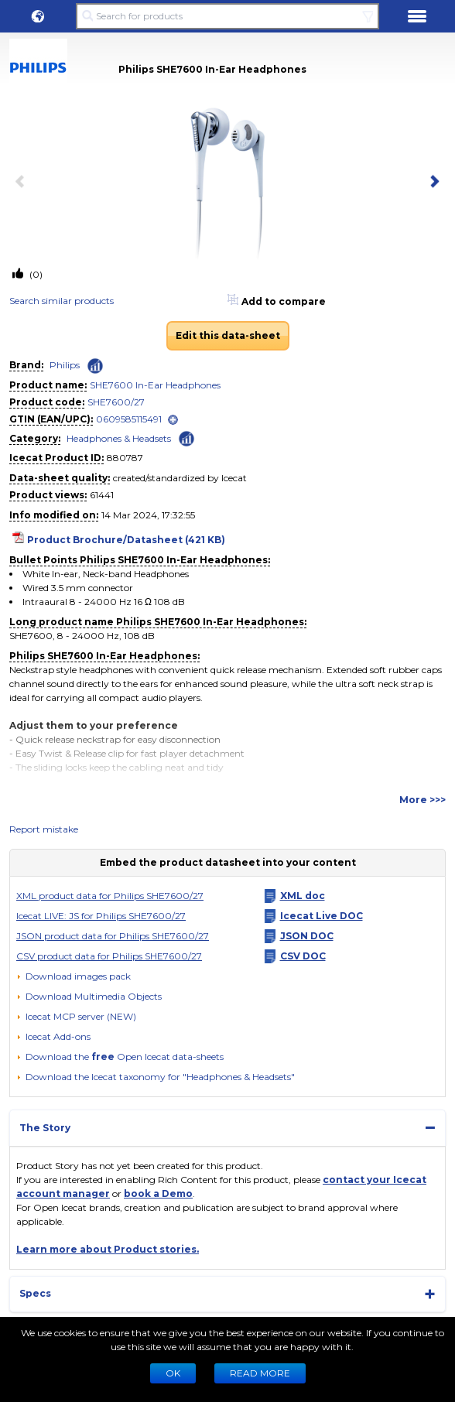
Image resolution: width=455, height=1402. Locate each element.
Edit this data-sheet (228, 335)
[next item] (432, 182)
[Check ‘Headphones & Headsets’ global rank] (186, 437)
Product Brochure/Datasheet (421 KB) (126, 539)
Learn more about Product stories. (107, 1249)
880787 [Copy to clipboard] (125, 457)
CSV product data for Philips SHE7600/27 (109, 956)
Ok (173, 1373)
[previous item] (23, 182)
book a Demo (158, 1193)
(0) (35, 274)
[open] (173, 420)
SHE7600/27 (116, 402)
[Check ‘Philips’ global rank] (95, 366)
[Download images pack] (73, 976)
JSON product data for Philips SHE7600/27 (112, 936)
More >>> (422, 799)
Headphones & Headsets (119, 438)
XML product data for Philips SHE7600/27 (110, 895)
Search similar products (61, 300)
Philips (65, 365)
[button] (38, 16)
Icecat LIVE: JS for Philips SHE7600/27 (101, 916)
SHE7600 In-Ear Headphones (155, 385)
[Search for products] (227, 16)
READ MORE (260, 1373)
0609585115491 (129, 419)
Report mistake (43, 829)
